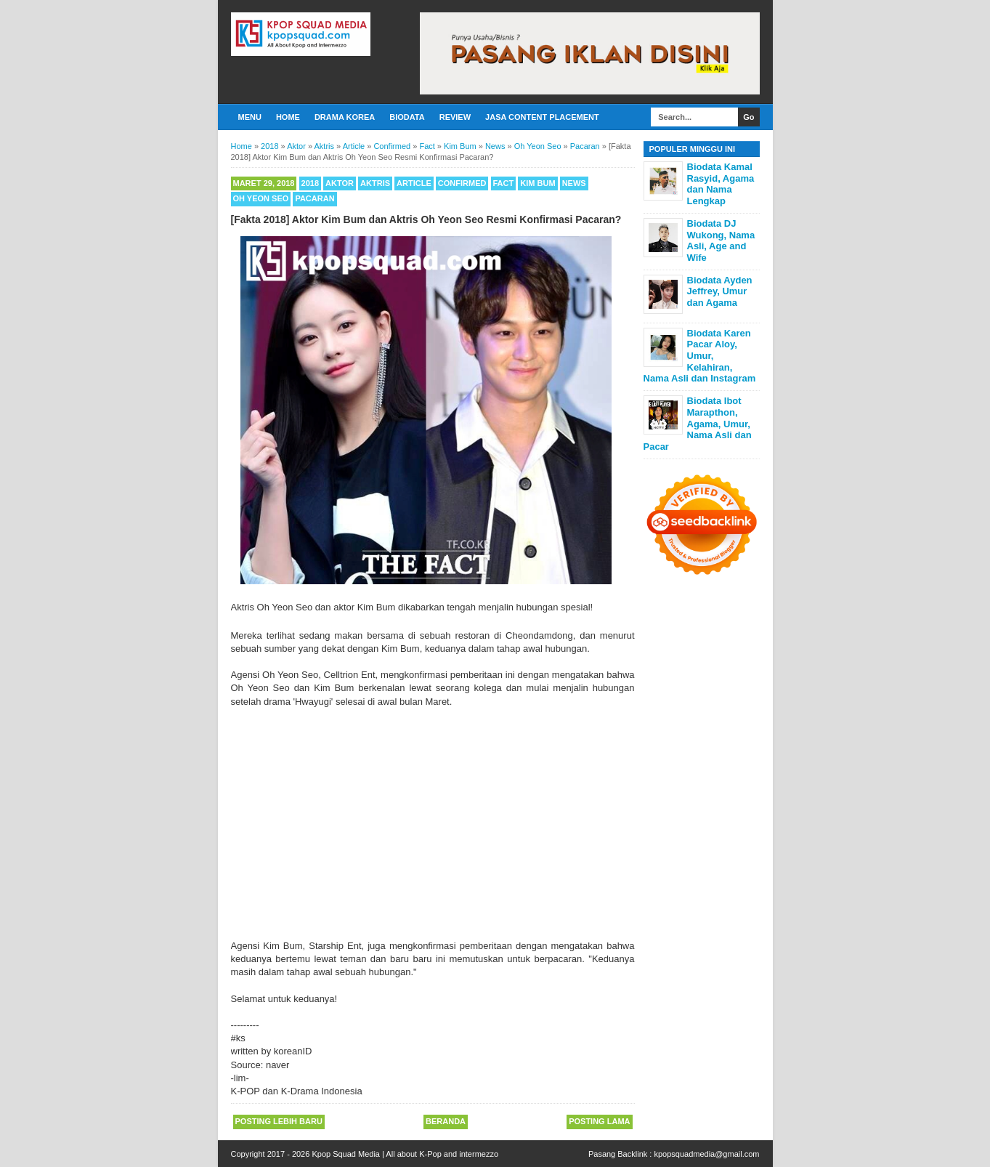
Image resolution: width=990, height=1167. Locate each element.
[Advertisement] (433, 830)
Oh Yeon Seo (261, 198)
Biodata (406, 117)
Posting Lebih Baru (278, 1121)
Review (455, 117)
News (574, 183)
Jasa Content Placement (542, 117)
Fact (503, 183)
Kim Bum (537, 183)
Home (288, 117)
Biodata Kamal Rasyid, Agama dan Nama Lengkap (721, 183)
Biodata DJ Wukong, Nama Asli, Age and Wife (721, 240)
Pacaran (314, 198)
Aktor (339, 183)
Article (414, 183)
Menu (249, 117)
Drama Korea (345, 117)
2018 (310, 183)
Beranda (446, 1121)
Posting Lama (599, 1121)
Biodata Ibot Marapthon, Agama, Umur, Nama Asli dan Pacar (698, 423)
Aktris (375, 183)
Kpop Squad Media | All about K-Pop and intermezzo (405, 1154)
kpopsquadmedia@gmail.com (706, 1154)
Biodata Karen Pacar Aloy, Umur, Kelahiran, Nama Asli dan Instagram (700, 356)
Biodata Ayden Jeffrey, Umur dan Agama (719, 291)
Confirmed (462, 183)
